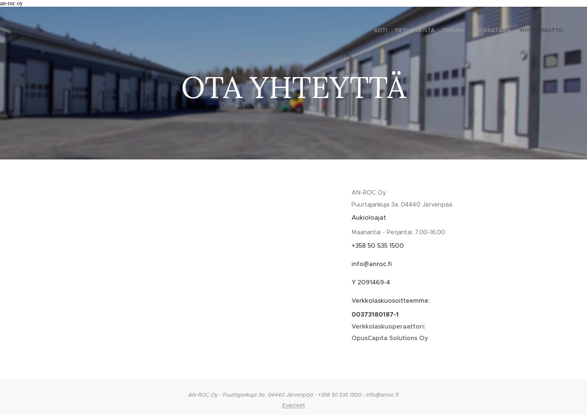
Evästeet (293, 405)
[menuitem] (534, 31)
